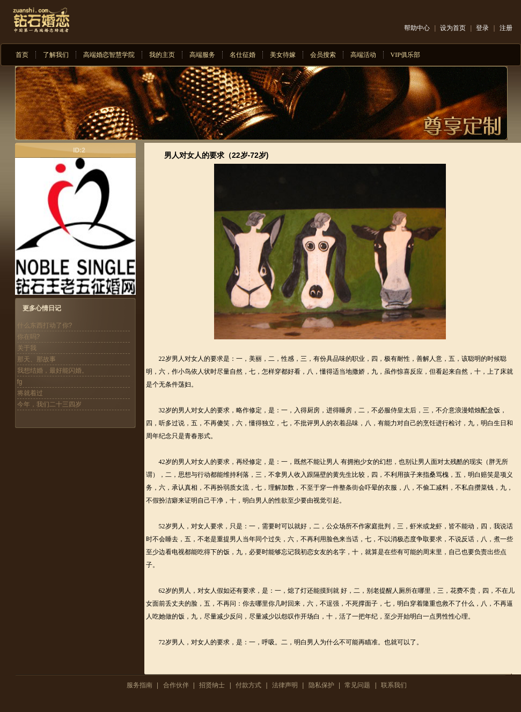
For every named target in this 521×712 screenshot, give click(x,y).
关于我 (26, 348)
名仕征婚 (242, 55)
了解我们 (56, 55)
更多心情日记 (42, 308)
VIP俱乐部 (405, 55)
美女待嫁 (283, 55)
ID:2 (79, 150)
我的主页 (162, 55)
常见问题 (357, 685)
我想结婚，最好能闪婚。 (52, 370)
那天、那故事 (36, 359)
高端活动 (363, 55)
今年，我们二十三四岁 (49, 404)
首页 (22, 55)
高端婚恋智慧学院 (109, 55)
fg (20, 382)
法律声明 (285, 685)
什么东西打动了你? (44, 325)
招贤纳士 (212, 685)
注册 (506, 28)
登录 (482, 28)
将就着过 (30, 393)
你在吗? (28, 336)
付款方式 (248, 685)
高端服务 (202, 55)
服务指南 (139, 685)
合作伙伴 (176, 685)
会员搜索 (323, 55)
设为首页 (453, 28)
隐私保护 (321, 685)
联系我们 (394, 685)
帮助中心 (417, 28)
